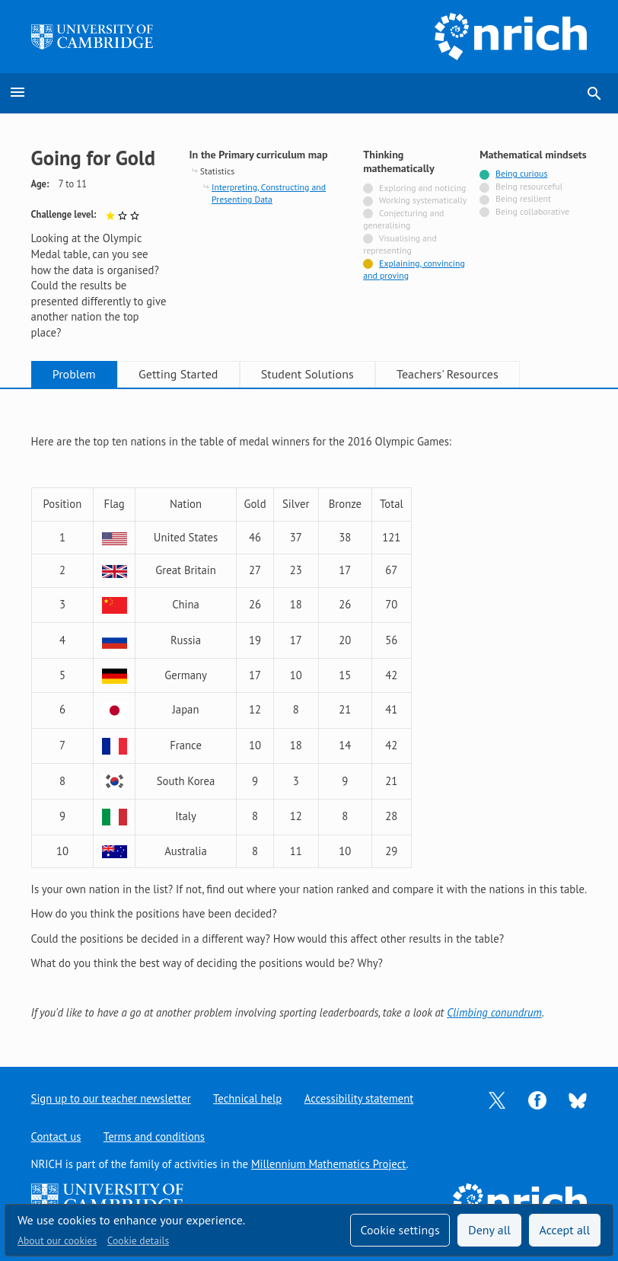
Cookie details (138, 1240)
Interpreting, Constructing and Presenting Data (269, 193)
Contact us (56, 1136)
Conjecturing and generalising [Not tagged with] (403, 219)
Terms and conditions (154, 1136)
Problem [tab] (74, 373)
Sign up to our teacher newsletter (111, 1098)
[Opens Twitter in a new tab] (497, 1099)
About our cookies (57, 1240)
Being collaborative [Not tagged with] (532, 211)
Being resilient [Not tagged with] (523, 198)
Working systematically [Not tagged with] (423, 200)
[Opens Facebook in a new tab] (537, 1099)
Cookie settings (399, 1229)
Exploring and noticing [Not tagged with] (422, 187)
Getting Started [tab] (178, 373)
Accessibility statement (358, 1098)
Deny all (489, 1229)
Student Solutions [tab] (307, 373)
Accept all (565, 1229)
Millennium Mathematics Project (328, 1164)
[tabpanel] (309, 714)
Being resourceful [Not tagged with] (528, 186)
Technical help (247, 1098)
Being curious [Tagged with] (521, 173)
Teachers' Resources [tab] (448, 373)
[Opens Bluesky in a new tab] (578, 1099)
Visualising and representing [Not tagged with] (400, 244)
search (594, 94)
